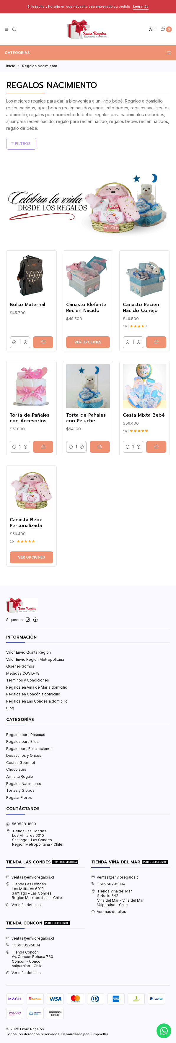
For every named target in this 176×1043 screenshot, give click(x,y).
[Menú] (6, 29)
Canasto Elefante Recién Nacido (86, 335)
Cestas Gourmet (20, 762)
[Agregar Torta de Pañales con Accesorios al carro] (43, 474)
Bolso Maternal (27, 332)
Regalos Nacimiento (23, 783)
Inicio (10, 66)
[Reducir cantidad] (14, 369)
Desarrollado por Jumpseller (84, 1034)
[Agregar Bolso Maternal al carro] (43, 370)
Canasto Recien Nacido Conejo (141, 335)
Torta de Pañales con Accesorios (29, 446)
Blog (10, 708)
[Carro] (166, 29)
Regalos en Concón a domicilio (33, 694)
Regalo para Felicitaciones (29, 748)
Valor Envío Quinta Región (28, 652)
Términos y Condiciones (27, 680)
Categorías (88, 52)
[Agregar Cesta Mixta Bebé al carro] (156, 474)
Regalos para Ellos (22, 741)
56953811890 (21, 824)
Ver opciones (87, 369)
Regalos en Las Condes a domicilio (37, 701)
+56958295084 (108, 884)
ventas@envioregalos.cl (30, 877)
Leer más (138, 6)
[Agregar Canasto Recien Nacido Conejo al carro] (156, 370)
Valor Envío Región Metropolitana (35, 659)
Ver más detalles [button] (23, 905)
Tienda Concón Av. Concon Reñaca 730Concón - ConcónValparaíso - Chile (29, 959)
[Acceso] (153, 29)
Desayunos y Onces (23, 755)
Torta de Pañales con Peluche (86, 446)
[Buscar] (14, 29)
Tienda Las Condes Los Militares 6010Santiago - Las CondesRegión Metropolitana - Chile (34, 838)
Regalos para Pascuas (25, 734)
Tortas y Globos (20, 790)
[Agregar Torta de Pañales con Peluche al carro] (100, 474)
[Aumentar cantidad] (25, 369)
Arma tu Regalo (19, 776)
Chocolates (16, 769)
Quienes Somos (20, 666)
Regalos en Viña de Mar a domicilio (36, 687)
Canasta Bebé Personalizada (26, 550)
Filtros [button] (21, 143)
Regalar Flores (19, 797)
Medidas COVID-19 (23, 673)
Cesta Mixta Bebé (144, 443)
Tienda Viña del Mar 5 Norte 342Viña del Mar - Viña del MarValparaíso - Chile (117, 898)
